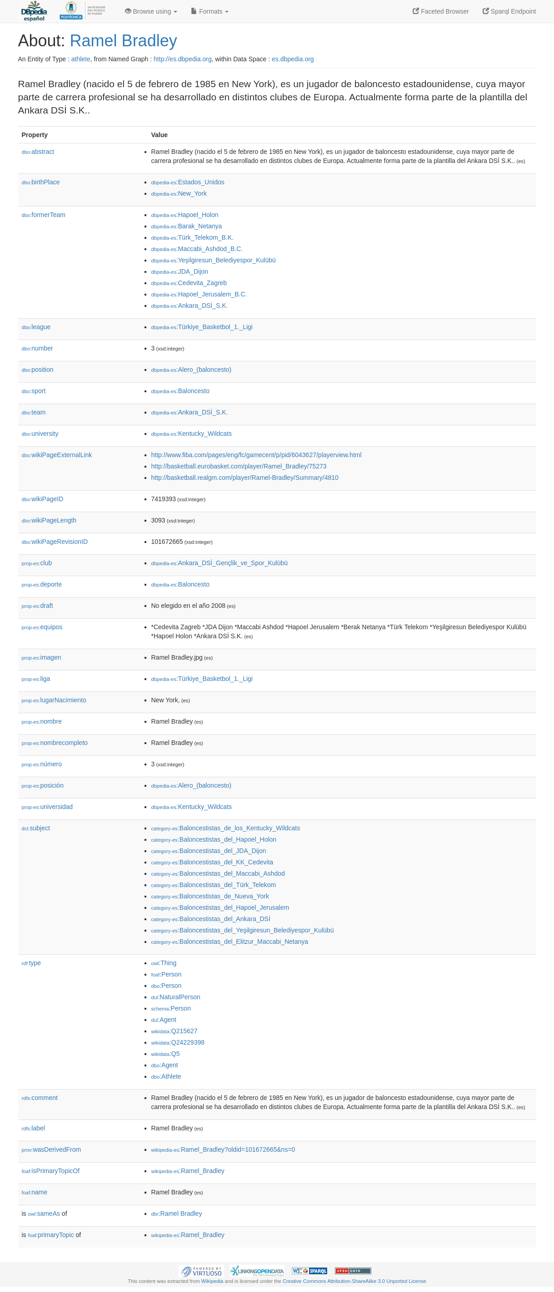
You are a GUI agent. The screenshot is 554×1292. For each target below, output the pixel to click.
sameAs (44, 1213)
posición (43, 785)
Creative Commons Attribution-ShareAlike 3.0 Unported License (354, 1281)
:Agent (163, 1019)
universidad (47, 806)
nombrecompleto (55, 742)
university (40, 433)
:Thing (164, 963)
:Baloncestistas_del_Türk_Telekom (213, 884)
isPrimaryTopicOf (51, 1170)
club (37, 563)
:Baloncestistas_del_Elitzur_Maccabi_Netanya (230, 941)
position (38, 369)
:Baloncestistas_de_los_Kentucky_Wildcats (225, 828)
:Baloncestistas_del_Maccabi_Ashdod (218, 873)
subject (36, 828)
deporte (42, 584)
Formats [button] (210, 11)
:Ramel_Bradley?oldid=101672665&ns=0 (223, 1149)
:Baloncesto (180, 391)
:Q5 (165, 1053)
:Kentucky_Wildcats (191, 433)
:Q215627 (174, 1031)
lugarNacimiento (54, 700)
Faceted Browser (441, 11)
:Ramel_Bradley (188, 1170)
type (31, 963)
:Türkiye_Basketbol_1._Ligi (202, 326)
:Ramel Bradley (176, 1213)
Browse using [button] (151, 11)
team (34, 412)
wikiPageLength (49, 520)
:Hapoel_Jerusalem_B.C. (199, 294)
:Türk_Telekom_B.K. (192, 237)
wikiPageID (43, 499)
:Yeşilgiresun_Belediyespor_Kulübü (213, 260)
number (37, 348)
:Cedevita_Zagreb (189, 282)
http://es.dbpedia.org (183, 59)
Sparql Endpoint (509, 11)
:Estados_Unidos (188, 182)
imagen (41, 657)
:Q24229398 (178, 1042)
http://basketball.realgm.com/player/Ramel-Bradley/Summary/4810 (245, 477)
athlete (80, 59)
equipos (42, 627)
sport (34, 391)
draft (37, 605)
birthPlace (41, 182)
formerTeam (43, 214)
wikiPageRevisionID (55, 541)
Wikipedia (212, 1281)
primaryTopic (51, 1234)
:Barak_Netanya (186, 226)
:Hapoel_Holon (185, 214)
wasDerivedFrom (51, 1149)
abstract (38, 151)
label (33, 1128)
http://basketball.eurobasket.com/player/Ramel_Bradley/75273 (239, 466)
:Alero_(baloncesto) (191, 369)
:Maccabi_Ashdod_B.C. (197, 248)
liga (36, 678)
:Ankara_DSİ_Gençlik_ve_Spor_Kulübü (219, 563)
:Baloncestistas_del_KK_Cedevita (212, 862)
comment (40, 1097)
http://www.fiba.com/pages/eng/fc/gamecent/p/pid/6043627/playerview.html (256, 455)
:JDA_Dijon (179, 271)
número (42, 764)
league (36, 326)
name (35, 1192)
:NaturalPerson (175, 997)
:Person (166, 974)
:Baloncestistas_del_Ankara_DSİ (210, 918)
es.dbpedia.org (293, 59)
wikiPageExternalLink (57, 455)
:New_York (179, 193)
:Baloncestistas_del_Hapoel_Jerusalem (220, 907)
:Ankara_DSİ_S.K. (189, 305)
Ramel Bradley (123, 40)
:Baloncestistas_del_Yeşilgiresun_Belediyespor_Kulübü (242, 930)
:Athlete (166, 1076)
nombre (42, 721)
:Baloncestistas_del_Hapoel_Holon (214, 839)
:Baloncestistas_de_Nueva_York (210, 896)
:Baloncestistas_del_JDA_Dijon (208, 850)
